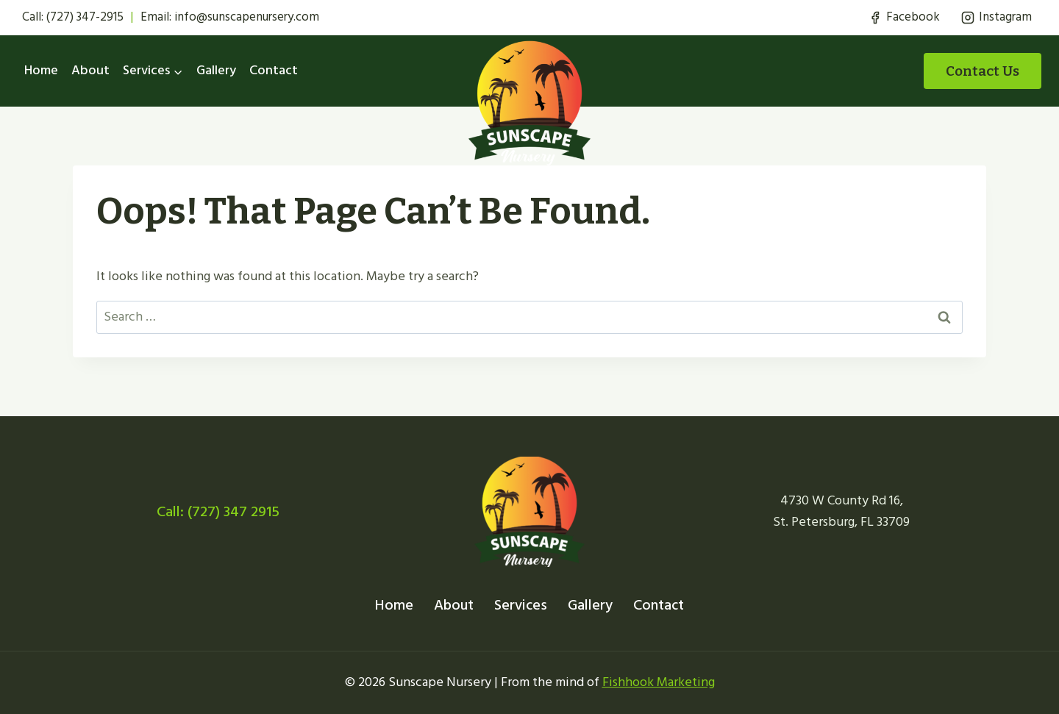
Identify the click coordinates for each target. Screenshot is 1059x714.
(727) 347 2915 (233, 512)
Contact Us (982, 71)
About (90, 70)
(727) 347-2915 (85, 17)
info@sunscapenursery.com (246, 17)
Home (41, 70)
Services (520, 605)
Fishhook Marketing (658, 682)
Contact (273, 70)
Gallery (216, 70)
